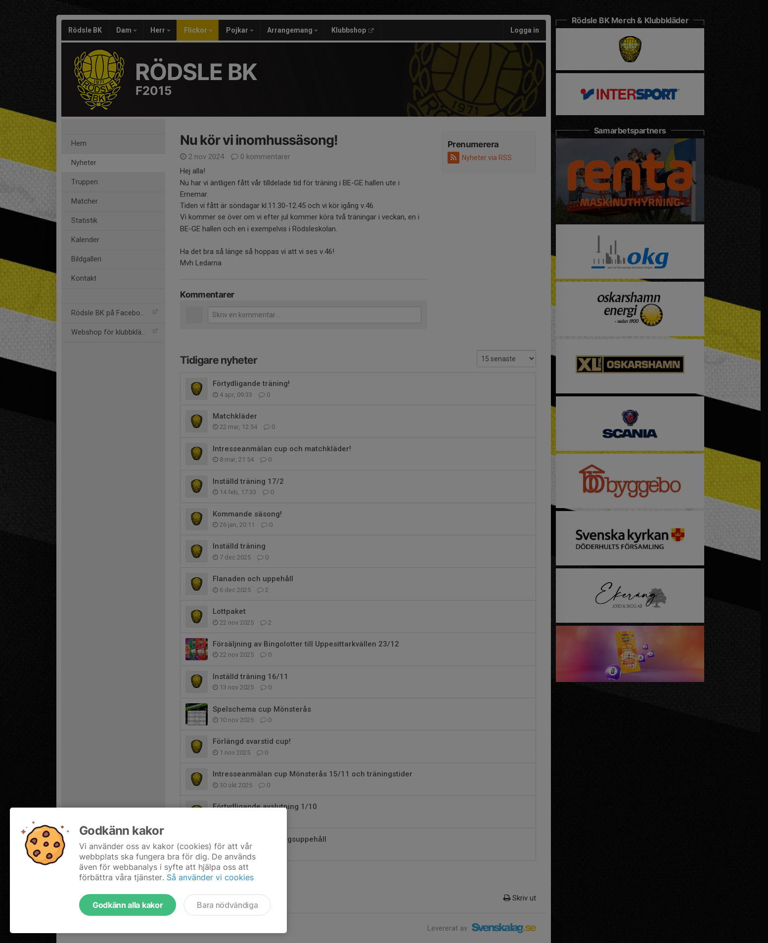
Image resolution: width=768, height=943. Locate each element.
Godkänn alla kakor (127, 905)
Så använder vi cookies (210, 877)
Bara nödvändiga (227, 905)
